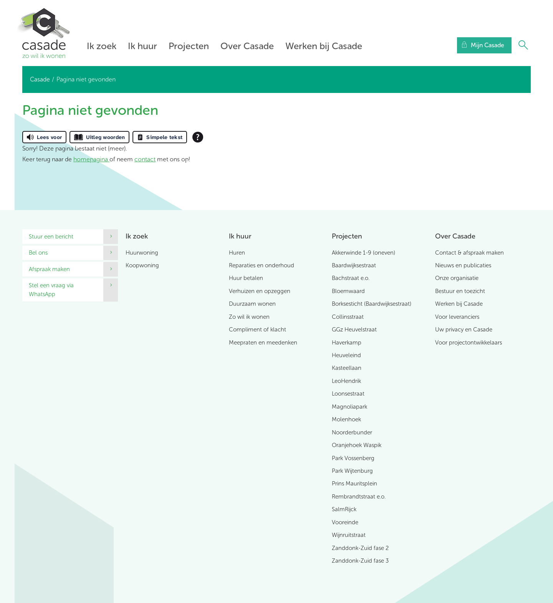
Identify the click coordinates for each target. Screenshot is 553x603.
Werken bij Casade (323, 45)
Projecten (189, 45)
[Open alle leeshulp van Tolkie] (197, 137)
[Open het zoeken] (523, 45)
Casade (40, 79)
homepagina (91, 159)
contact (145, 159)
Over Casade (247, 45)
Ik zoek (101, 45)
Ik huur (142, 45)
